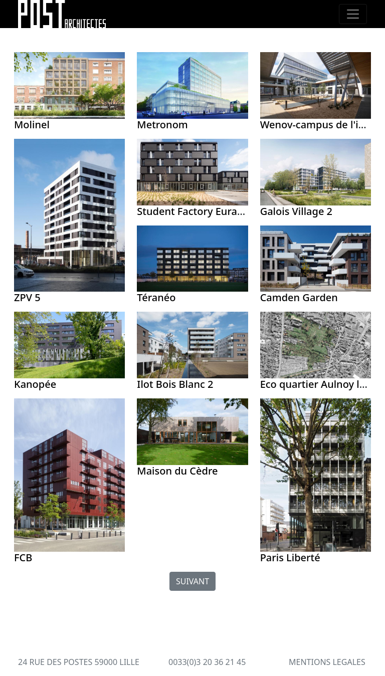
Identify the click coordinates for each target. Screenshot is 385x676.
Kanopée (35, 384)
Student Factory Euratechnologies (217, 211)
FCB (23, 557)
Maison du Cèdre (177, 471)
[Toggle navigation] (353, 14)
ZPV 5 (27, 297)
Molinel (32, 124)
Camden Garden (299, 297)
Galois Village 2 (296, 211)
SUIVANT (192, 581)
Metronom (162, 124)
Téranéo (156, 297)
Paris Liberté (290, 557)
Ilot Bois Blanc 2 (175, 384)
